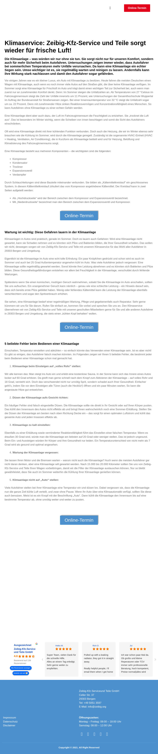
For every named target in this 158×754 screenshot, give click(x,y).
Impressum (9, 717)
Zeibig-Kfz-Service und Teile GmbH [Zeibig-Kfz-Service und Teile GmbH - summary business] (24, 651)
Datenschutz (10, 721)
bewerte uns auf (19, 673)
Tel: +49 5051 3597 (90, 702)
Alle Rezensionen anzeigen (21, 668)
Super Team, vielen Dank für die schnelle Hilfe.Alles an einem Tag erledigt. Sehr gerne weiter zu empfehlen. (61, 662)
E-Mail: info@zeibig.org (92, 706)
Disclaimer (9, 725)
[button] (110, 8)
